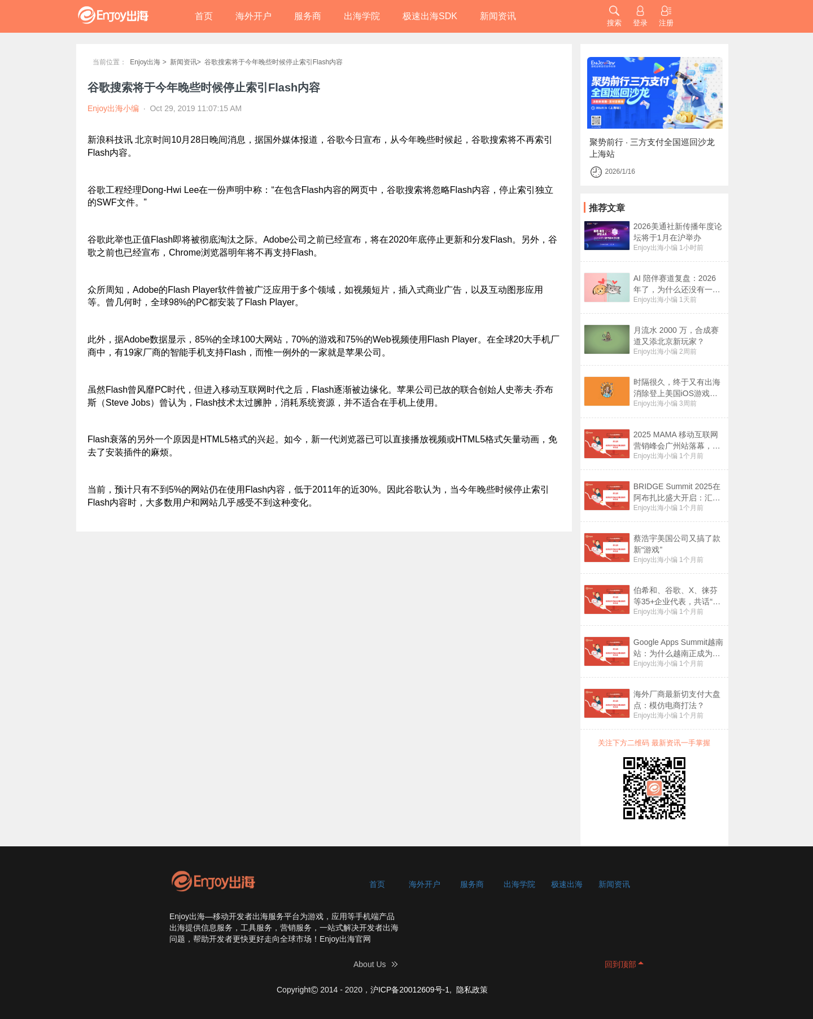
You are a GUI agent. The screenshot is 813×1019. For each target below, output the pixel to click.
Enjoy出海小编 (655, 248)
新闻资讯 (498, 16)
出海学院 (362, 16)
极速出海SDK (430, 16)
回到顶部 (620, 964)
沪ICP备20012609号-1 (409, 989)
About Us (369, 964)
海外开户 (253, 16)
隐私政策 (472, 989)
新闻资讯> (185, 62)
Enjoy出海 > (148, 62)
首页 (204, 16)
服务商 (307, 16)
